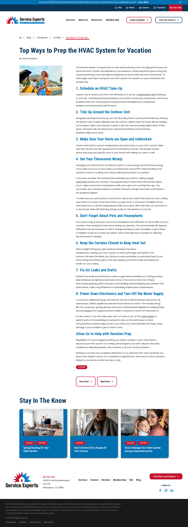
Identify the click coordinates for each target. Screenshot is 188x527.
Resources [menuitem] (96, 19)
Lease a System (139, 20)
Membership (119, 479)
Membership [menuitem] (112, 19)
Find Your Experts (169, 20)
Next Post (107, 381)
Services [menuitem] (70, 19)
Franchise (159, 7)
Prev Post (85, 381)
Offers (130, 7)
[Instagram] (166, 490)
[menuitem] (11, 521)
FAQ (118, 7)
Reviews (106, 479)
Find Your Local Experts (166, 476)
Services (82, 479)
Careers (144, 7)
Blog (138, 479)
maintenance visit (146, 94)
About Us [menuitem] (83, 19)
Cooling (81, 367)
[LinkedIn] (171, 490)
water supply (147, 316)
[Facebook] (160, 490)
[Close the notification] (180, 2)
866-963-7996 (176, 8)
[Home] (25, 20)
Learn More (143, 2)
